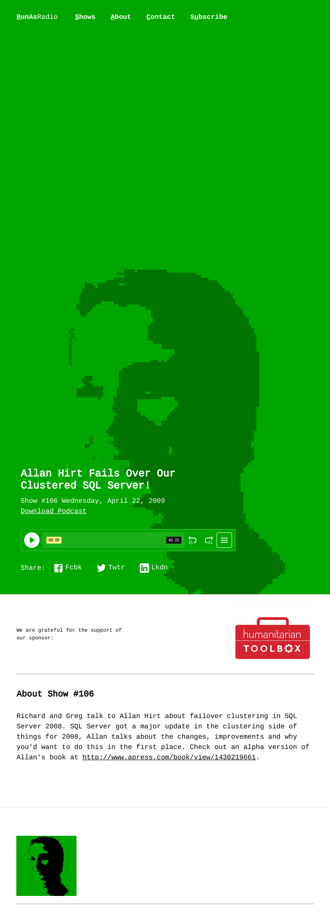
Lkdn (159, 568)
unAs (37, 17)
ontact (160, 17)
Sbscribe (208, 17)
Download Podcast (54, 512)
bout (120, 17)
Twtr (116, 568)
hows (85, 17)
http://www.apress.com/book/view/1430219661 (169, 758)
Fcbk (73, 568)
